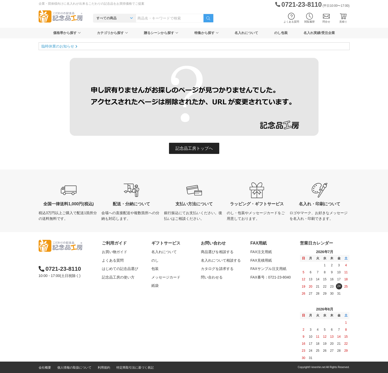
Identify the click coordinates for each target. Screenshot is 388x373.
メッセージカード (165, 277)
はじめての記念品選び (120, 269)
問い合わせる (212, 277)
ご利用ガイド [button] (114, 243)
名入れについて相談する (221, 260)
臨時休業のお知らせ (57, 46)
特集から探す (206, 33)
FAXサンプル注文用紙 (268, 269)
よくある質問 (291, 18)
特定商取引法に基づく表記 (135, 367)
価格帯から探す (67, 33)
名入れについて (246, 33)
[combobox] (169, 18)
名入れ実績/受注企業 (319, 33)
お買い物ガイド (114, 252)
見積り (343, 18)
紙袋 (155, 285)
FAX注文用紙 (261, 252)
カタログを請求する (217, 269)
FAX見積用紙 (261, 260)
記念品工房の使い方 (118, 277)
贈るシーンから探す (161, 33)
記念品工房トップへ (194, 148)
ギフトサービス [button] (165, 243)
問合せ (326, 18)
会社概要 (45, 367)
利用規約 (104, 367)
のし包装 (281, 33)
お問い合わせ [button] (213, 243)
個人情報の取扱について (74, 367)
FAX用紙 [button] (258, 243)
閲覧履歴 (309, 18)
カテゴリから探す (112, 33)
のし (155, 260)
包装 (155, 269)
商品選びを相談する (217, 252)
